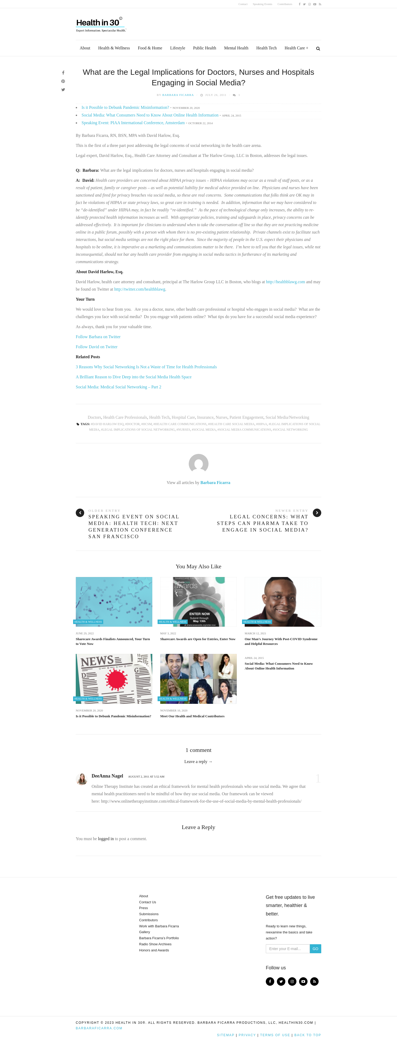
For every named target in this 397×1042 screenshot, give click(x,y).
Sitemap (225, 1035)
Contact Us (147, 902)
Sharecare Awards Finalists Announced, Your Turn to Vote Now (113, 641)
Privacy (247, 1035)
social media (204, 429)
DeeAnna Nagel (107, 776)
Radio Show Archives (155, 944)
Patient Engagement (246, 417)
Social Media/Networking (287, 417)
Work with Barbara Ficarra (159, 926)
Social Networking (291, 429)
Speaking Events (262, 4)
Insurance (205, 417)
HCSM (147, 424)
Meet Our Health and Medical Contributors (192, 716)
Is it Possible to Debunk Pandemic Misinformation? (125, 107)
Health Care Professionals (125, 417)
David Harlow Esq (108, 424)
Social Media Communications (245, 429)
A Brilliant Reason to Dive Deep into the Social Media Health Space (134, 377)
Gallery (144, 932)
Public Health (204, 48)
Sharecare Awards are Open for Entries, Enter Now (197, 639)
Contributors (284, 4)
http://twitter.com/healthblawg (139, 289)
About (85, 48)
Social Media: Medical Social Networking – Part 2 (118, 387)
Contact (243, 4)
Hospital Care (183, 417)
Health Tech (266, 48)
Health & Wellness (114, 48)
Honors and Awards (154, 950)
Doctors (94, 417)
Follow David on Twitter (96, 347)
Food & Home (150, 48)
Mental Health (236, 48)
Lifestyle (177, 48)
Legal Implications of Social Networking (139, 429)
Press (143, 908)
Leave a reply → (198, 761)
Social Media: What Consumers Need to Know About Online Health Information (150, 115)
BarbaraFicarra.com (99, 1028)
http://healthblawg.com (286, 282)
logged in (106, 838)
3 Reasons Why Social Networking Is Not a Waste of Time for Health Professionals (146, 367)
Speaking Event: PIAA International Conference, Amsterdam (133, 122)
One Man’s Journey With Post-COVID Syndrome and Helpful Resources (281, 641)
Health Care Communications (180, 424)
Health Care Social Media (232, 424)
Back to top (307, 1035)
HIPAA (262, 424)
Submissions (149, 914)
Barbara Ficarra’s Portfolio (159, 938)
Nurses (221, 417)
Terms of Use (275, 1035)
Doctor (133, 424)
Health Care (295, 48)
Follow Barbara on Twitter (98, 336)
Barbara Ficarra (178, 94)
